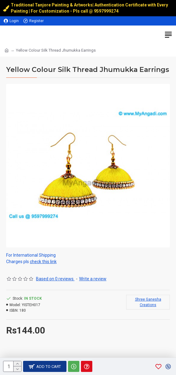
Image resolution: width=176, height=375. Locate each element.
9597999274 (106, 11)
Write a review (92, 278)
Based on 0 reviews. (55, 278)
